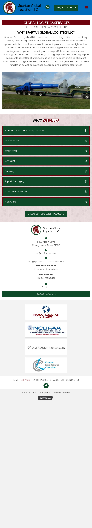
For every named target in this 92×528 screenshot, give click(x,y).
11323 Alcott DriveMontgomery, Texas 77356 (46, 243)
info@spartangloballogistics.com (46, 261)
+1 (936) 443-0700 (46, 253)
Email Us (46, 287)
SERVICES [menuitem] (25, 379)
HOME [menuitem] (15, 379)
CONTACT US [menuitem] (73, 379)
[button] (66, 8)
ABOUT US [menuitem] (58, 379)
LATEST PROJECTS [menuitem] (42, 379)
